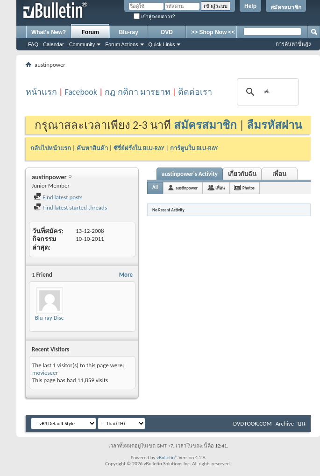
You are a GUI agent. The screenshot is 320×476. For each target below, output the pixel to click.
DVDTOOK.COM (252, 423)
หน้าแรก (41, 92)
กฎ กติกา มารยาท (137, 92)
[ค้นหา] (266, 92)
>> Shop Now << (213, 32)
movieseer (45, 372)
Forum (90, 32)
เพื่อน (279, 173)
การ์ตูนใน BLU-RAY (194, 148)
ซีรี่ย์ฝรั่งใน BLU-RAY (139, 148)
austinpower (187, 187)
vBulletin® (167, 458)
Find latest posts (58, 197)
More (126, 274)
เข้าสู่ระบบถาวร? (154, 16)
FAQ (33, 44)
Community (82, 44)
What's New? (48, 32)
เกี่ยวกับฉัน (242, 173)
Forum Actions (121, 44)
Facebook (80, 92)
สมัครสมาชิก (285, 7)
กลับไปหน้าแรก (50, 148)
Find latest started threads (70, 207)
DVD (167, 32)
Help (250, 6)
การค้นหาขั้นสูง (293, 44)
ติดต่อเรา (195, 92)
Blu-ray (128, 32)
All (155, 187)
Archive (285, 423)
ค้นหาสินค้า (92, 148)
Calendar (53, 44)
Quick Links (162, 44)
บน (302, 423)
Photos (248, 187)
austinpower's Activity (190, 173)
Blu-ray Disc (49, 317)
